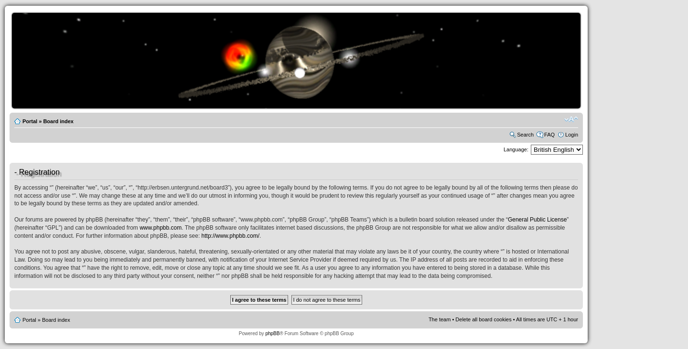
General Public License (537, 219)
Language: (516, 149)
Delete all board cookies (483, 319)
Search (525, 134)
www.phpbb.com (161, 227)
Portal (29, 121)
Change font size (571, 119)
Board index (58, 121)
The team (440, 319)
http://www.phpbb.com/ (230, 236)
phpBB (272, 333)
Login (571, 134)
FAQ (549, 134)
